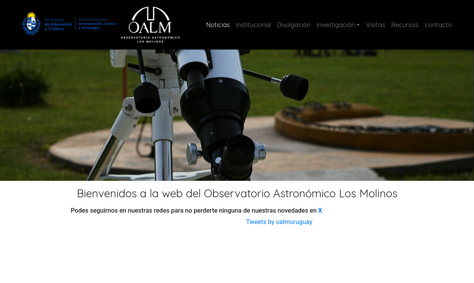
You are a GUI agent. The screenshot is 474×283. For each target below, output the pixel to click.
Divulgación (293, 25)
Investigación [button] (336, 25)
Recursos (405, 25)
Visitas (375, 25)
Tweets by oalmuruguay (279, 222)
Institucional (253, 25)
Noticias (219, 24)
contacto (438, 25)
